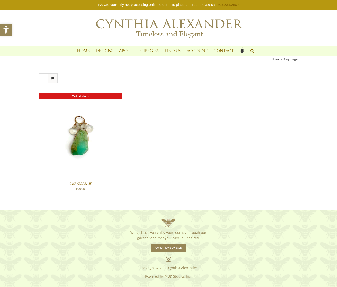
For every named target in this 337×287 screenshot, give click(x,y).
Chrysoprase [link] (80, 183)
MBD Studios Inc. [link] (178, 276)
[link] (6, 30)
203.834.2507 (228, 5)
